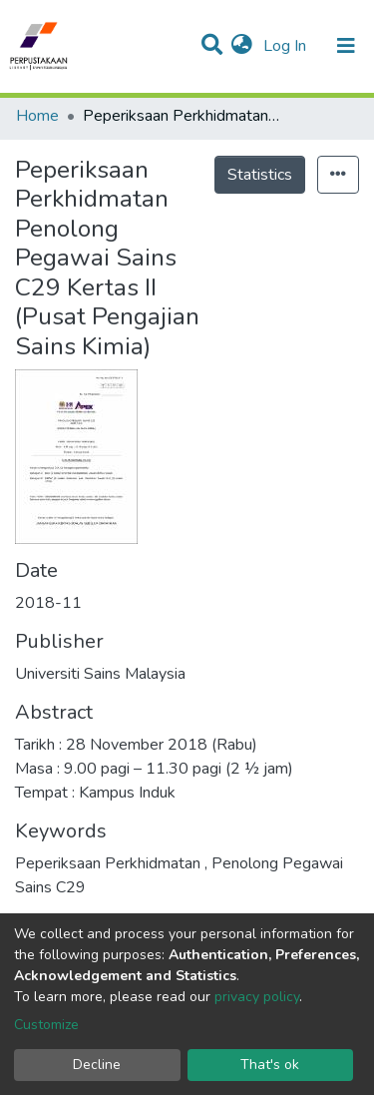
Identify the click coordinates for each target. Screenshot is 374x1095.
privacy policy (256, 996)
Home (37, 116)
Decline (97, 1064)
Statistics (259, 175)
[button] (241, 46)
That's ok (269, 1064)
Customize (46, 1024)
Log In (286, 46)
